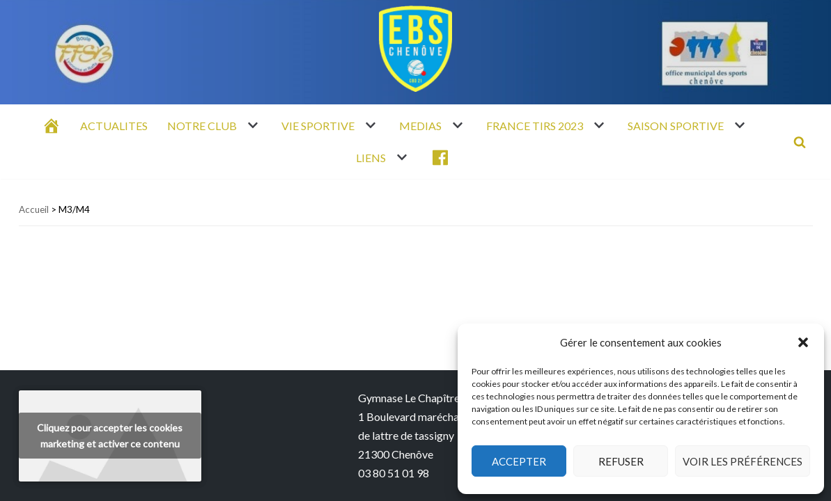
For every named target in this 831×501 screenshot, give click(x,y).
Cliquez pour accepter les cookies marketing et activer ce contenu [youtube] (109, 436)
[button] (803, 342)
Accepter (519, 461)
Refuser (621, 461)
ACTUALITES (114, 125)
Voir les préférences (742, 461)
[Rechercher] (799, 142)
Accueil (34, 209)
